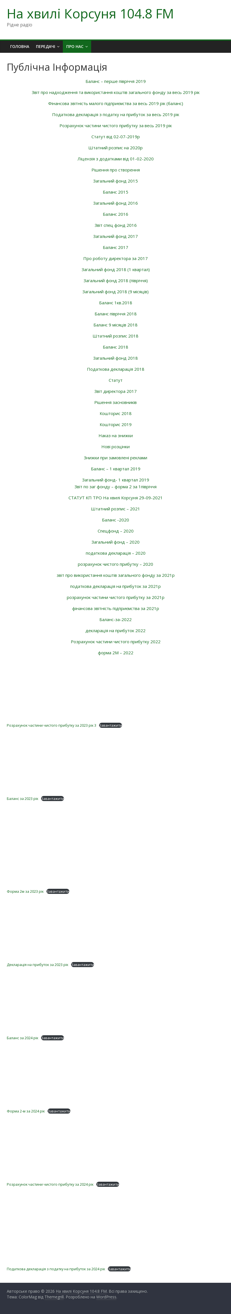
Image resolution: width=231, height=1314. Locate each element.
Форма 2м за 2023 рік (25, 891)
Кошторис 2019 (116, 424)
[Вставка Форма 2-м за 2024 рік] (115, 1074)
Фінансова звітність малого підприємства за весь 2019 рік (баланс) (115, 103)
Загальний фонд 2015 (115, 181)
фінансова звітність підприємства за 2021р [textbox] (115, 608)
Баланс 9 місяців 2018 (115, 325)
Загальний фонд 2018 (115, 358)
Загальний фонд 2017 (115, 236)
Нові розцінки (115, 446)
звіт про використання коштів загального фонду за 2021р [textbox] (116, 575)
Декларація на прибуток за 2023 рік (37, 964)
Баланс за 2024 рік (22, 1037)
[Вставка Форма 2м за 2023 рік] (115, 855)
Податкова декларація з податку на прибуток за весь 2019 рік (115, 114)
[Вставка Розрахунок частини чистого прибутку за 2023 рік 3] (115, 688)
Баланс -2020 (115, 520)
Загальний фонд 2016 (115, 203)
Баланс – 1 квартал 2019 (115, 468)
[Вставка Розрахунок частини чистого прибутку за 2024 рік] (115, 1148)
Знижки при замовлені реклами (115, 457)
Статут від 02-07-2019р (115, 136)
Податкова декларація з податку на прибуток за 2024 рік (56, 1268)
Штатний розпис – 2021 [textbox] (115, 509)
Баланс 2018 (115, 347)
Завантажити (110, 725)
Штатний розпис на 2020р (115, 147)
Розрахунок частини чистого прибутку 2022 (116, 641)
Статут (116, 380)
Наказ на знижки (116, 435)
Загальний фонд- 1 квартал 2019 (115, 480)
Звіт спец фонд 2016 (116, 225)
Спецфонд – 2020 (116, 531)
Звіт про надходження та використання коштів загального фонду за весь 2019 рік (116, 92)
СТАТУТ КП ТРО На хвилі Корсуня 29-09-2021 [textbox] (116, 497)
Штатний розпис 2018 (115, 336)
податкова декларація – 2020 (116, 553)
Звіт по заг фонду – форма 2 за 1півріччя (115, 486)
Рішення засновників (115, 402)
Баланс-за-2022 (115, 619)
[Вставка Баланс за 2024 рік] (115, 1001)
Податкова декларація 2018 (115, 369)
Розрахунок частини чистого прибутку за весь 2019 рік (115, 125)
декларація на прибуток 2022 (115, 630)
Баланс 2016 (115, 214)
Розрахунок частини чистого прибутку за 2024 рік (50, 1184)
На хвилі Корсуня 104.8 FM (90, 13)
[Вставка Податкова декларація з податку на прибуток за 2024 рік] (115, 1227)
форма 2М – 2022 (115, 652)
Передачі (45, 46)
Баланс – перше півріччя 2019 (115, 81)
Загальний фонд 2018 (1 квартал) (116, 269)
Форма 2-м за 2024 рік (26, 1111)
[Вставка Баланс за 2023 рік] (115, 762)
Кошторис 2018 (116, 413)
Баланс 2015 (115, 192)
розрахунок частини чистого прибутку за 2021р (115, 597)
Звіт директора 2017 (115, 391)
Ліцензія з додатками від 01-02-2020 (116, 159)
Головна (19, 46)
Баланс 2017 (115, 247)
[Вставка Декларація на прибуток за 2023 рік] (115, 928)
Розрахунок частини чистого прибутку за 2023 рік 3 (51, 725)
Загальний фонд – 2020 (115, 542)
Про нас (75, 46)
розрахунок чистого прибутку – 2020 (115, 564)
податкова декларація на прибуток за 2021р (115, 586)
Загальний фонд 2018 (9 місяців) (115, 291)
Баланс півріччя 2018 (116, 314)
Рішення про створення (115, 170)
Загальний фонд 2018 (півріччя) (116, 280)
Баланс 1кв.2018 (115, 302)
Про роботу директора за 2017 (115, 258)
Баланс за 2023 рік (22, 798)
